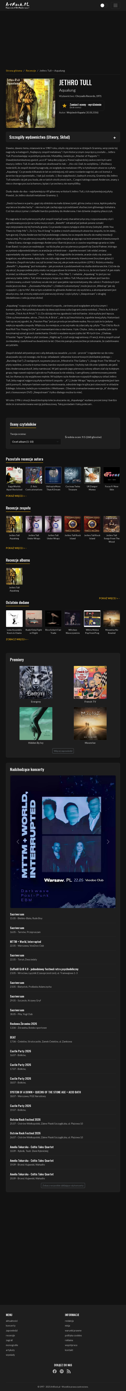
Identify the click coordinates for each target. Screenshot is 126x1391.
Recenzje (31, 70)
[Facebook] (55, 1371)
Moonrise (90, 742)
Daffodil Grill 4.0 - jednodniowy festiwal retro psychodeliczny (44, 969)
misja (67, 1325)
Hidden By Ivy (35, 742)
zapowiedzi (12, 1330)
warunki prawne (73, 1330)
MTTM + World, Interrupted (25, 941)
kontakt (69, 1350)
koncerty (10, 1325)
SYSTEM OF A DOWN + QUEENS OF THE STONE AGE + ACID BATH (45, 1092)
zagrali (9, 1340)
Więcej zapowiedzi (63, 750)
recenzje (10, 1335)
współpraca (71, 1345)
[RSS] (69, 1371)
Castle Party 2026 (20, 1051)
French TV (90, 701)
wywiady (10, 1354)
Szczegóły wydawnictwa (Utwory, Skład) (39, 137)
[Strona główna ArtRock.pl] (18, 5)
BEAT (13, 1037)
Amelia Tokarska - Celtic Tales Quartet (32, 1147)
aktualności (12, 1320)
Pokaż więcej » (15, 495)
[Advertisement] (63, 38)
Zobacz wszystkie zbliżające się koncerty (63, 1185)
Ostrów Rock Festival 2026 (25, 1119)
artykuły (10, 1350)
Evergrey (36, 701)
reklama (69, 1340)
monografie (12, 1345)
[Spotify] (62, 1371)
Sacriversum (17, 914)
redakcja (69, 1320)
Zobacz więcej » (16, 639)
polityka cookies (73, 1335)
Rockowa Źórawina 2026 (23, 1023)
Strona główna (14, 70)
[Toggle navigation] (115, 5)
